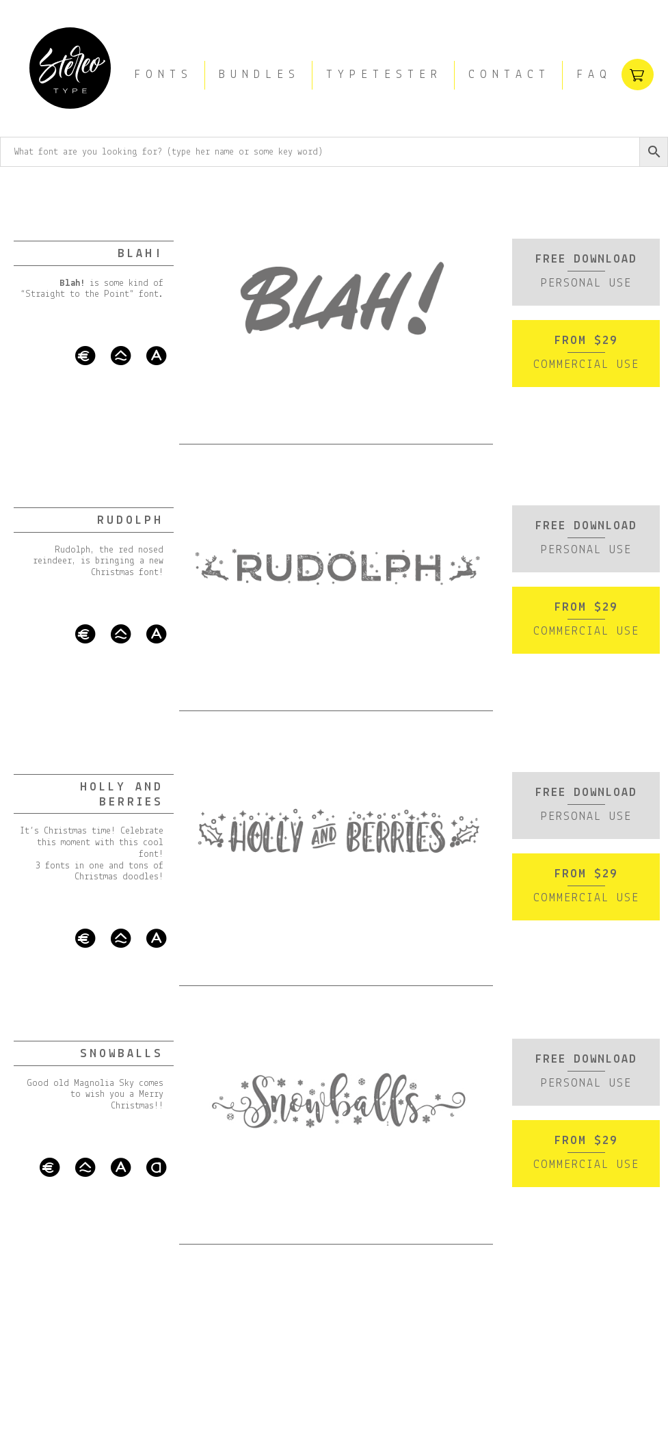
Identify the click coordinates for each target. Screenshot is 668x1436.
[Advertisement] (334, 1264)
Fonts (163, 74)
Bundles (259, 74)
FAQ (594, 74)
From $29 (584, 355)
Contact (509, 74)
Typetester (384, 74)
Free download (583, 271)
